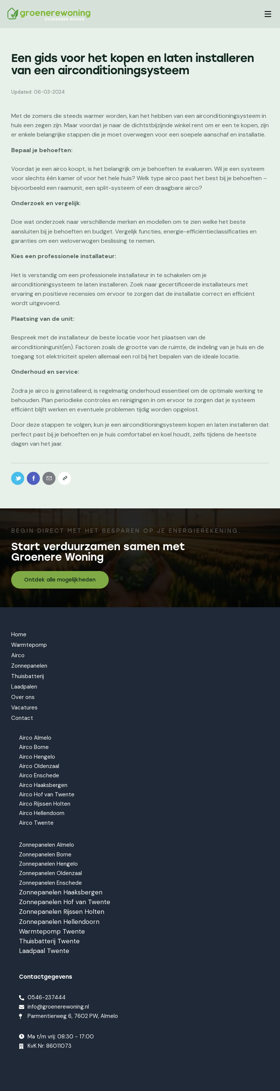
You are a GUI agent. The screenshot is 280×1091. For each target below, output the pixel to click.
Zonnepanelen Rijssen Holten (61, 911)
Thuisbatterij (27, 676)
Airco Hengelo (37, 757)
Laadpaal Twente (44, 951)
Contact (22, 718)
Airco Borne (34, 747)
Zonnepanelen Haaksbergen (60, 892)
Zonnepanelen (29, 666)
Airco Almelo (35, 738)
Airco (18, 655)
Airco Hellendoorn (41, 813)
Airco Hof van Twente (46, 794)
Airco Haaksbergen (43, 785)
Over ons (23, 697)
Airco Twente (36, 823)
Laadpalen (24, 686)
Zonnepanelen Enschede (50, 883)
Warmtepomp (29, 645)
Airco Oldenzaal (39, 766)
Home (18, 634)
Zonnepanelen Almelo (46, 845)
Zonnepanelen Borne (45, 854)
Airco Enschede (39, 775)
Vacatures (24, 707)
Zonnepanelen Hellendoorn (59, 922)
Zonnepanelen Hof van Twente (64, 902)
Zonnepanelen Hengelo (48, 864)
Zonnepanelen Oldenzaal (50, 873)
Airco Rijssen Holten (44, 804)
